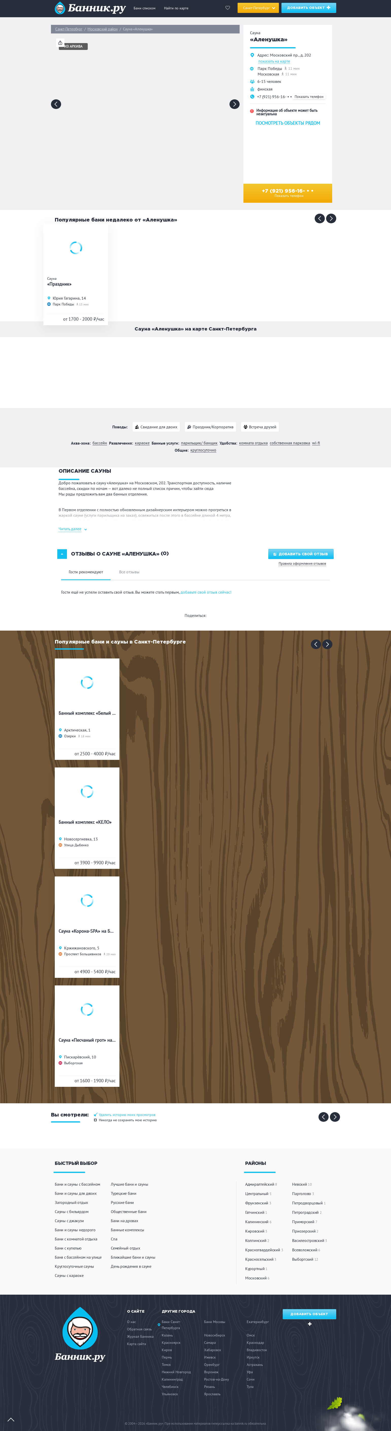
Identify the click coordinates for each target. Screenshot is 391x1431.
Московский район (102, 29)
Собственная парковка (290, 443)
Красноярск (171, 1342)
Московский (257, 1277)
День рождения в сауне (131, 1266)
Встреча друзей (262, 426)
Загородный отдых (71, 1202)
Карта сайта (136, 1344)
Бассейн (100, 443)
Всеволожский (306, 1249)
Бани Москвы (214, 1321)
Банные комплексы (127, 1229)
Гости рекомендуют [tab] (86, 571)
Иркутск (253, 1357)
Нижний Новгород (176, 1372)
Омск (251, 1335)
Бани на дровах (124, 1220)
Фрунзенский (258, 1202)
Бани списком (144, 8)
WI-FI (316, 443)
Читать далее (70, 528)
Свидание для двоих (158, 426)
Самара (210, 1342)
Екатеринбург (258, 1321)
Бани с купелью (68, 1248)
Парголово (303, 1193)
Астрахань (255, 1364)
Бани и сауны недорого (75, 1229)
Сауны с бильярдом (71, 1211)
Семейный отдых (125, 1248)
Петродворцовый (309, 1202)
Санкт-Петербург (68, 29)
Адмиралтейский (261, 1184)
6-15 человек (269, 81)
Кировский (256, 1231)
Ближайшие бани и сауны (133, 1257)
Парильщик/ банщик (199, 443)
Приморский (304, 1221)
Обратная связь (139, 1329)
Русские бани (122, 1202)
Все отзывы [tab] (129, 571)
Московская (268, 74)
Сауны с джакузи (69, 1220)
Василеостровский (309, 1240)
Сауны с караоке (69, 1275)
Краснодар (255, 1342)
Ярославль (212, 1394)
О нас (131, 1321)
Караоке (142, 443)
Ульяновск (170, 1394)
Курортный (256, 1268)
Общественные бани (129, 1211)
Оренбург (212, 1364)
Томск (166, 1364)
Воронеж (211, 1372)
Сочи (251, 1379)
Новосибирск (214, 1335)
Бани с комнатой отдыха (76, 1238)
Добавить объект (309, 7)
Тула (250, 1386)
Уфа (250, 1372)
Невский (302, 1184)
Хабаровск (212, 1350)
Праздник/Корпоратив (213, 426)
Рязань (209, 1386)
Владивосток (257, 1350)
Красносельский (260, 1259)
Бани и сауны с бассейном (77, 1184)
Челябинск (170, 1386)
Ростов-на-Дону (216, 1379)
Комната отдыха (253, 443)
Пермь (167, 1357)
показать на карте (274, 61)
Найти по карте (176, 8)
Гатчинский (256, 1212)
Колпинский (257, 1240)
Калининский (258, 1221)
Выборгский (305, 1259)
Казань (167, 1335)
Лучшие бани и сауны (129, 1184)
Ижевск (210, 1357)
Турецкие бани (123, 1193)
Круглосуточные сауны (74, 1266)
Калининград (172, 1379)
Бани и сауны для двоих (76, 1193)
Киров (167, 1350)
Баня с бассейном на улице (78, 1257)
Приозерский (305, 1231)
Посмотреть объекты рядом (288, 123)
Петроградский (307, 1212)
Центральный (258, 1193)
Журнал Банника (140, 1336)
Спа (114, 1238)
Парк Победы (270, 68)
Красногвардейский (264, 1249)
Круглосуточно (203, 450)
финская (265, 88)
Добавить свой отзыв (301, 554)
